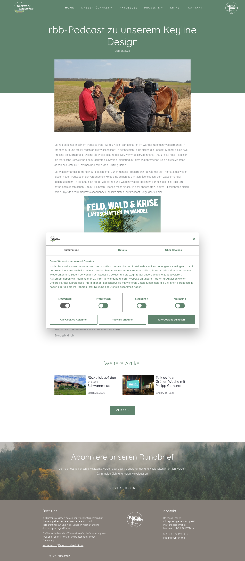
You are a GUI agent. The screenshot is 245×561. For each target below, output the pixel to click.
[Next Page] (122, 410)
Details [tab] (122, 250)
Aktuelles (128, 7)
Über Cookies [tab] (173, 250)
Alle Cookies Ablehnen (73, 319)
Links (174, 7)
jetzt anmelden (122, 487)
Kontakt (195, 7)
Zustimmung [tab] (71, 250)
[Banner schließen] (194, 239)
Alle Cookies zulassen (171, 319)
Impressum (50, 545)
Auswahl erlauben (122, 319)
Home (69, 7)
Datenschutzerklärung (71, 545)
